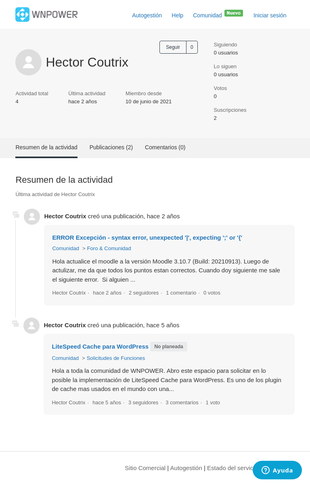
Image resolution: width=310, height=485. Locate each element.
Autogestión (147, 15)
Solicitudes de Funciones (116, 358)
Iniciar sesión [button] (270, 15)
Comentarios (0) (165, 147)
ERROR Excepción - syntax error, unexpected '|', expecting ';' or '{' (147, 237)
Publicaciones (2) (111, 147)
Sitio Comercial (145, 467)
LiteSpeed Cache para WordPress (100, 346)
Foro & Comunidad (109, 248)
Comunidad (218, 14)
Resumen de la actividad (46, 147)
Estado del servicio (232, 467)
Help (177, 15)
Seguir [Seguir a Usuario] (173, 47)
